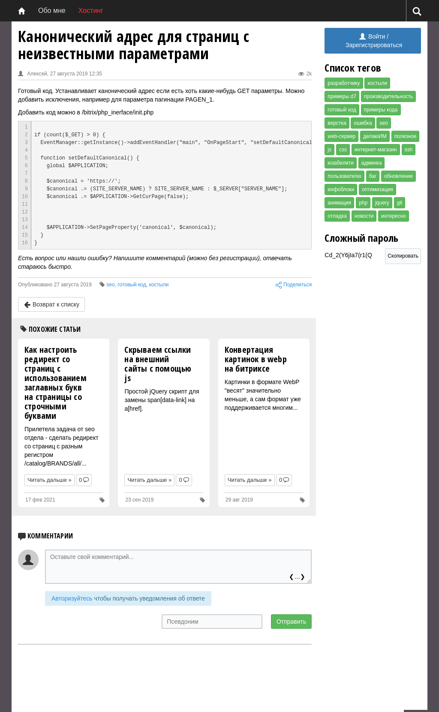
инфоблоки (341, 189)
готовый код (342, 110)
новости (364, 216)
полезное (405, 136)
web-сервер (341, 136)
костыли (377, 83)
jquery (382, 203)
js (329, 150)
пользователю (344, 176)
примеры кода (381, 110)
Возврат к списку (51, 304)
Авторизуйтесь (72, 598)
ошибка (363, 123)
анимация (339, 203)
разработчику (344, 83)
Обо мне (52, 10)
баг (373, 176)
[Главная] (22, 10)
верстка (337, 123)
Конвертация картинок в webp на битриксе (256, 359)
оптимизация (377, 189)
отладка (337, 216)
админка (371, 163)
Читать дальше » (49, 480)
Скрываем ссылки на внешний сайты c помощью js (157, 364)
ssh (409, 150)
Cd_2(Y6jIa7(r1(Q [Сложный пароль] (355, 257)
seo (383, 123)
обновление (398, 176)
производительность (388, 96)
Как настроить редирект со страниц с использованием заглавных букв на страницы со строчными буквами (55, 382)
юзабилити (341, 163)
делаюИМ (375, 136)
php (363, 203)
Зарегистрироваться (374, 45)
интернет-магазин (376, 150)
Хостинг (90, 10)
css (343, 150)
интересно (393, 216)
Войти (372, 36)
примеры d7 (342, 96)
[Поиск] (417, 11)
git (400, 203)
